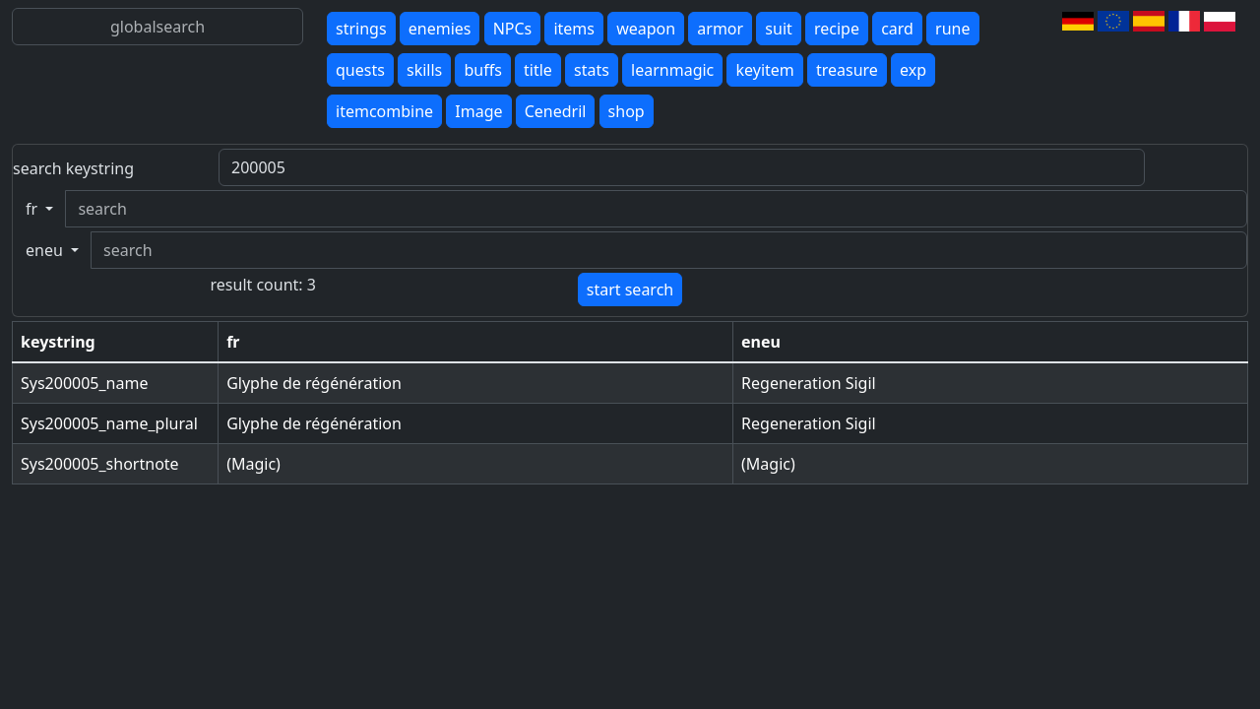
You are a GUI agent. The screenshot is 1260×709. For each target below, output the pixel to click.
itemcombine (384, 111)
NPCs (513, 28)
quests (360, 70)
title (538, 70)
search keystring (73, 168)
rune (952, 28)
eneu (46, 250)
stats (591, 70)
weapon (645, 28)
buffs (482, 70)
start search (630, 289)
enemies (440, 28)
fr (33, 209)
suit (778, 28)
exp (913, 70)
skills (424, 70)
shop (626, 111)
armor (720, 28)
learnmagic (672, 70)
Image (478, 111)
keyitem (764, 70)
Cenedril (556, 111)
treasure (847, 70)
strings (361, 28)
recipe (836, 28)
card (897, 28)
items (574, 28)
